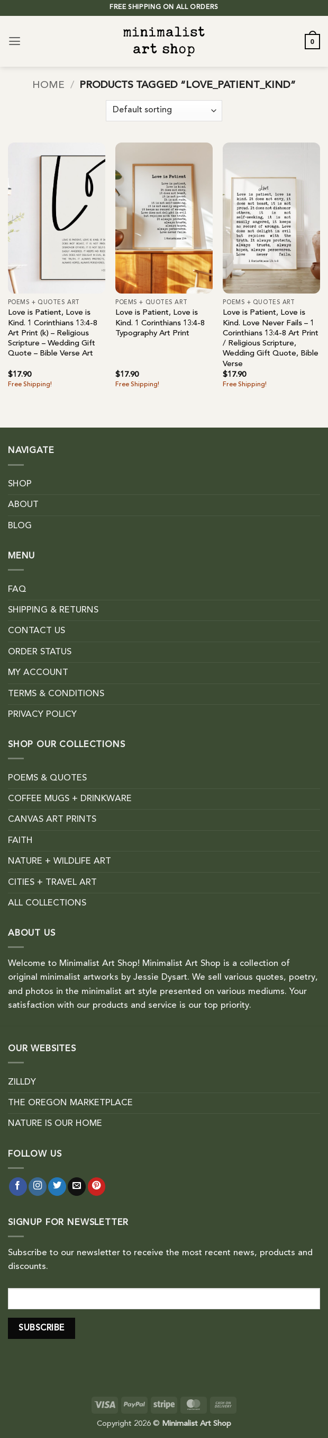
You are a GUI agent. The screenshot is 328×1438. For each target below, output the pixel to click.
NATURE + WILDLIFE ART (59, 861)
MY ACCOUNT (38, 673)
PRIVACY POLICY (42, 715)
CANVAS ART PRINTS (52, 819)
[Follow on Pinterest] (97, 1186)
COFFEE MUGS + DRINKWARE (70, 799)
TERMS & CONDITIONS (56, 694)
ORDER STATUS (39, 652)
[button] (14, 41)
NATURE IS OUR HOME (55, 1124)
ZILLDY (22, 1082)
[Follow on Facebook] (18, 1186)
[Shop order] (164, 110)
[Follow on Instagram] (38, 1186)
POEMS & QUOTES (47, 778)
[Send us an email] (77, 1186)
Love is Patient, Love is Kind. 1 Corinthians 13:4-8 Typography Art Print (160, 323)
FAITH (20, 841)
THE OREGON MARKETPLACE (70, 1103)
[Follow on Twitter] (57, 1186)
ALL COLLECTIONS (47, 903)
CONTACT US (36, 631)
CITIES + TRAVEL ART (52, 882)
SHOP (20, 484)
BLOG (20, 526)
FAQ (17, 589)
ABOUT (23, 505)
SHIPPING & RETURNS (53, 610)
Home (48, 86)
